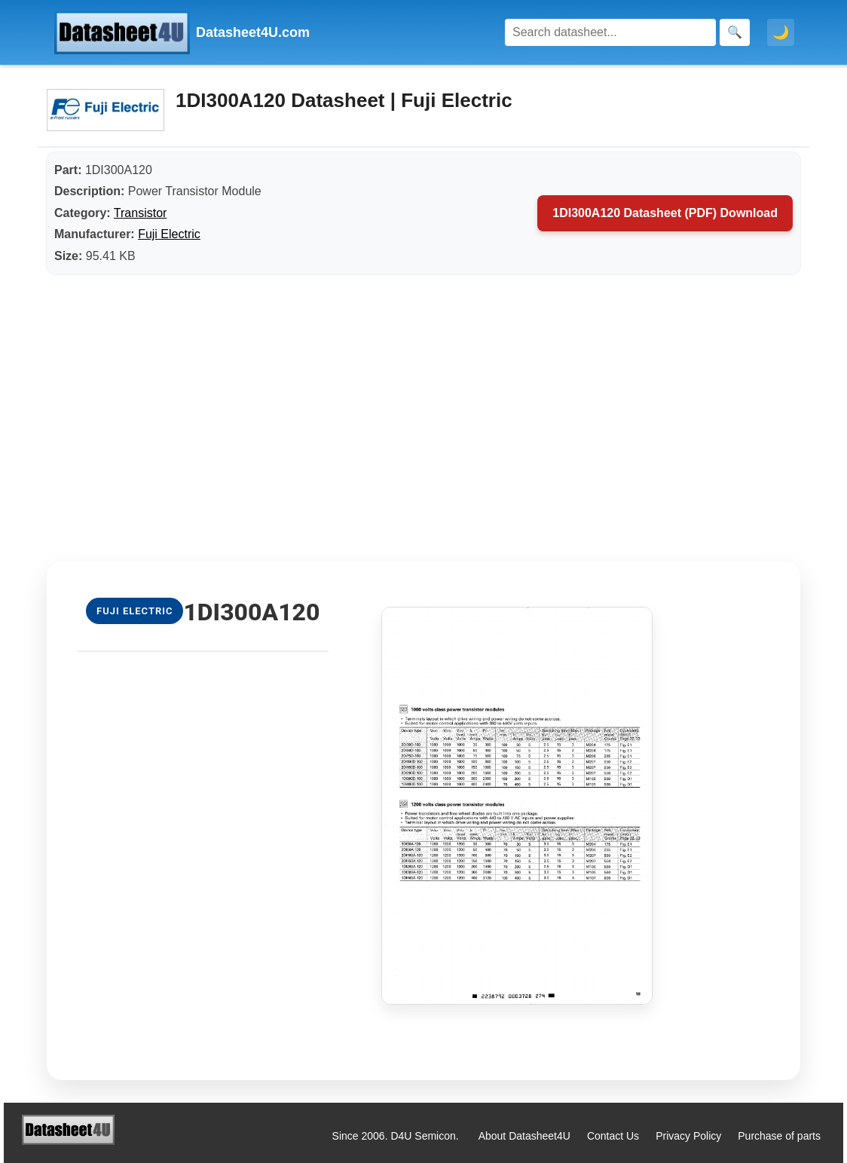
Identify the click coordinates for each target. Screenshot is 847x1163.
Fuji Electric (169, 234)
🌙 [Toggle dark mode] (780, 32)
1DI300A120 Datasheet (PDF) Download (665, 213)
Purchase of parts (779, 1136)
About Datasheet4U (524, 1136)
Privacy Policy (688, 1136)
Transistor (140, 213)
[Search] (610, 32)
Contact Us (613, 1136)
